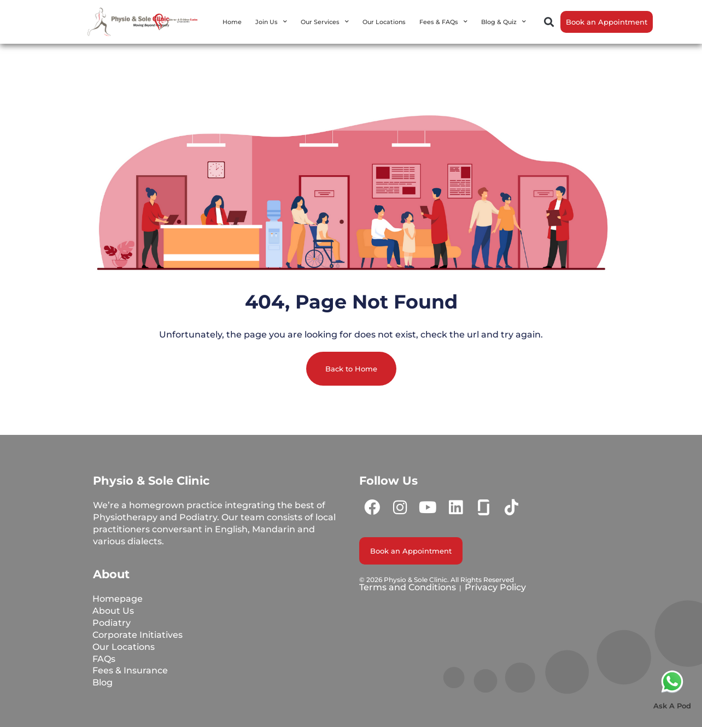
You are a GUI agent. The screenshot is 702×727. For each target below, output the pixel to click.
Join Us (271, 22)
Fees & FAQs (443, 22)
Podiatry (112, 623)
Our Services (325, 22)
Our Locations (384, 22)
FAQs (104, 659)
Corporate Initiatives (138, 635)
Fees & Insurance (130, 671)
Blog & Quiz (503, 22)
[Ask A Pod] (672, 681)
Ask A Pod (672, 705)
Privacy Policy (495, 587)
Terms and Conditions (407, 587)
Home (232, 22)
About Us (113, 611)
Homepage (118, 599)
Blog (103, 683)
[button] (549, 22)
